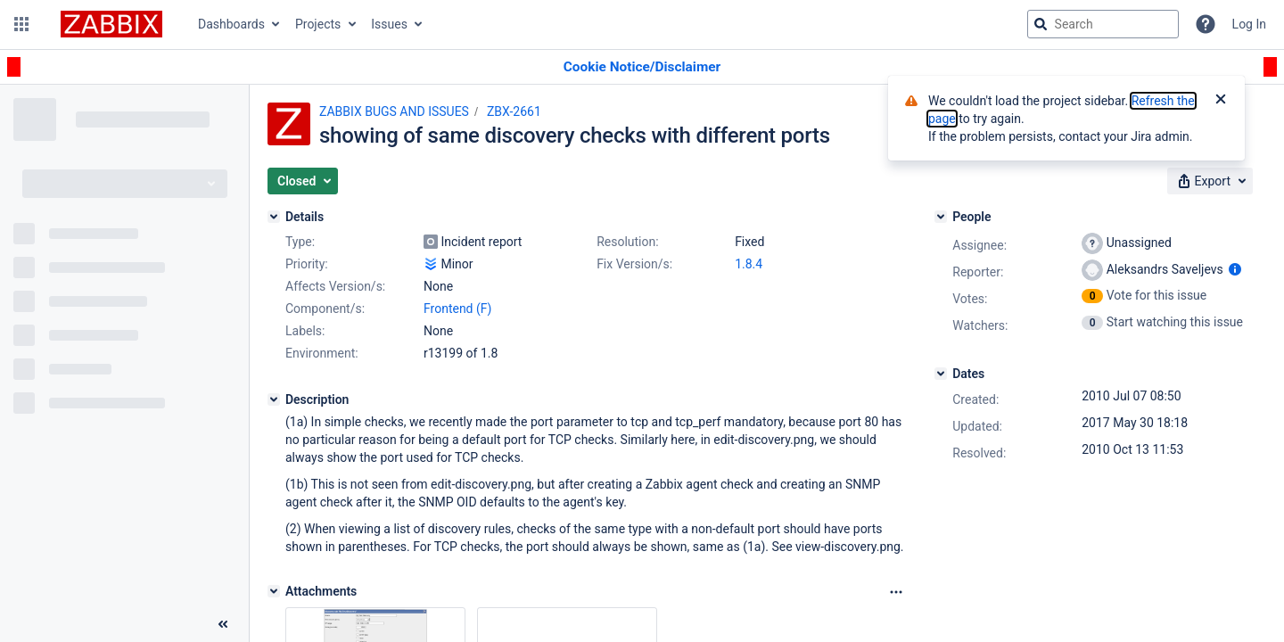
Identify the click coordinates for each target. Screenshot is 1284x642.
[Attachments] (274, 591)
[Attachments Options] (896, 592)
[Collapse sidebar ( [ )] (223, 624)
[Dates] (940, 373)
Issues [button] (389, 24)
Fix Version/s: (634, 264)
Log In (1249, 24)
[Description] (274, 399)
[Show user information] (1235, 269)
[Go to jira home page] (111, 24)
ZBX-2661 (514, 111)
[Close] (1221, 101)
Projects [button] (318, 24)
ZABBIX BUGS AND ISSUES (394, 111)
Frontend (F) (457, 308)
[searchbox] (1103, 24)
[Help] (1205, 24)
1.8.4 (748, 264)
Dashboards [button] (231, 24)
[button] (21, 24)
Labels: (305, 331)
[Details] (274, 216)
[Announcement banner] (642, 67)
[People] (940, 216)
